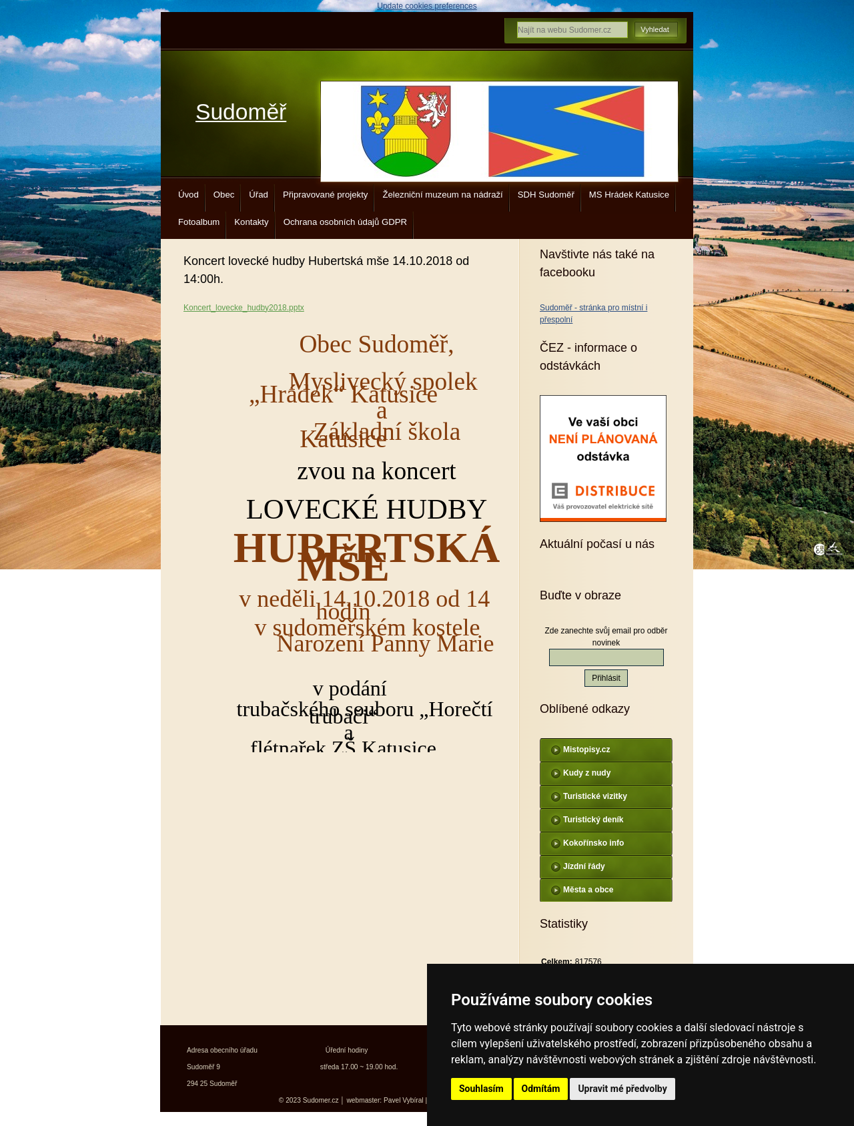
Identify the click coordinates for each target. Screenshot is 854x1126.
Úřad (258, 195)
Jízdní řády (584, 866)
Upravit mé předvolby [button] (622, 1088)
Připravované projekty (325, 195)
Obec (224, 195)
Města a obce (588, 889)
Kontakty (251, 222)
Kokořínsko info (593, 843)
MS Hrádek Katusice (629, 195)
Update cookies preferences (426, 6)
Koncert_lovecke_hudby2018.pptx (243, 307)
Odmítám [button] (541, 1088)
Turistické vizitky (595, 796)
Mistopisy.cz (586, 749)
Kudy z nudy (586, 773)
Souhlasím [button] (481, 1088)
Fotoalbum (199, 222)
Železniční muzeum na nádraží (442, 195)
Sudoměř (240, 111)
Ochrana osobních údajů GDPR (345, 222)
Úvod (188, 195)
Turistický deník (593, 819)
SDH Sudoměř (546, 195)
